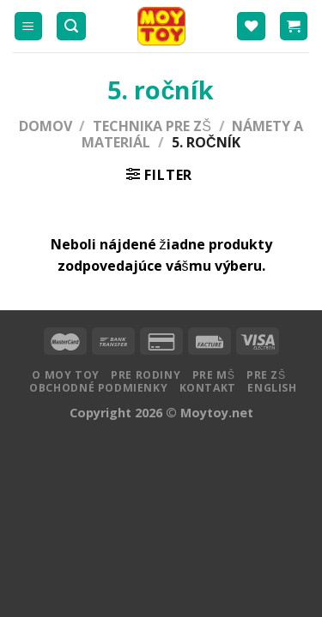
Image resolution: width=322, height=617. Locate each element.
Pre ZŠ (266, 375)
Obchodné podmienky (98, 387)
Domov (45, 126)
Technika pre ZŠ (152, 126)
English (271, 387)
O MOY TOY (66, 375)
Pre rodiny (145, 375)
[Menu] (29, 26)
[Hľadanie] (71, 26)
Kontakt (207, 387)
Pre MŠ (213, 375)
